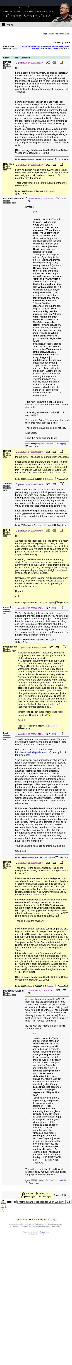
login (45, 34)
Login (14, 48)
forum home (64, 34)
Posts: (19, 159)
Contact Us (21, 1219)
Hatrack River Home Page (42, 1219)
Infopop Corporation (41, 1232)
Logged (50, 159)
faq (57, 34)
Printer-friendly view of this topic (3, 1207)
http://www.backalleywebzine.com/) (33, 752)
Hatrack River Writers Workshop (36, 46)
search (51, 34)
